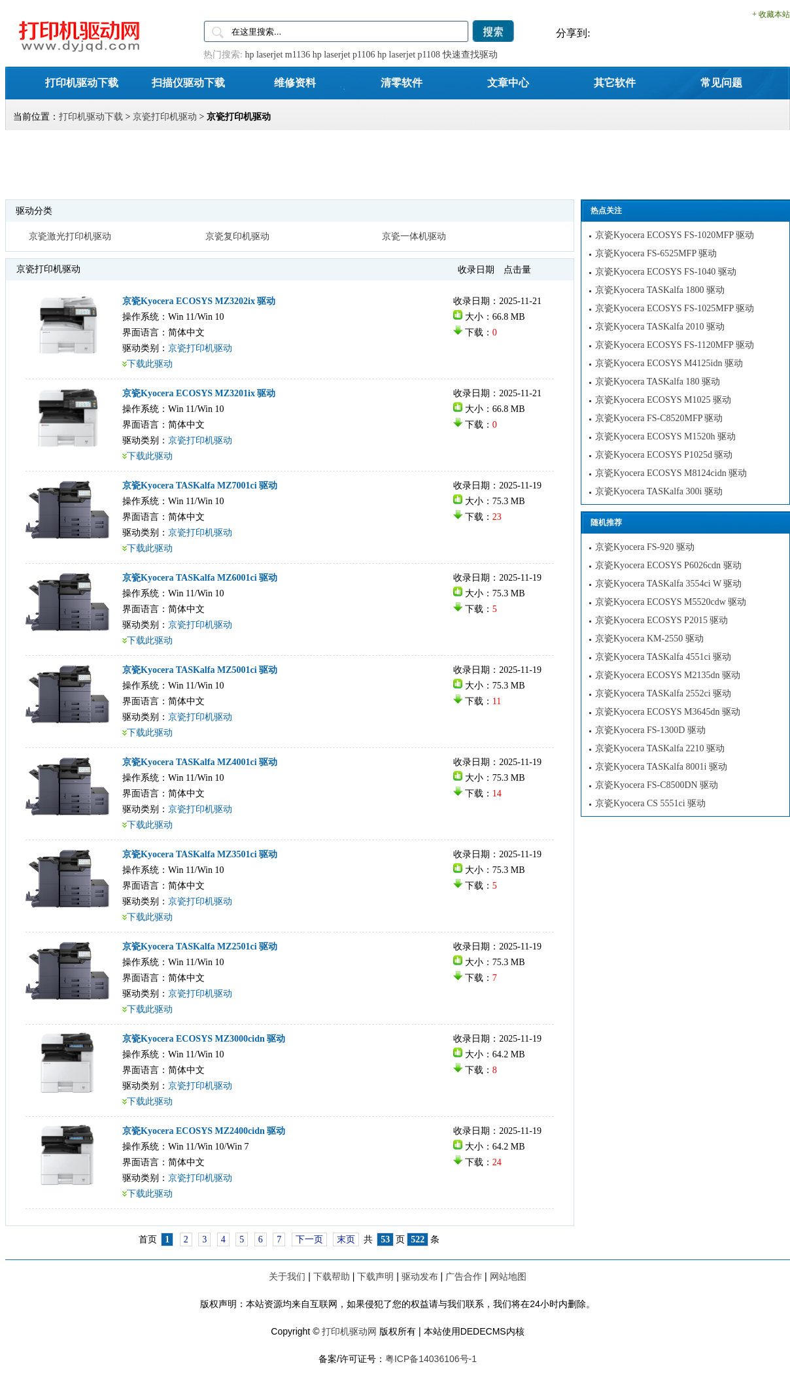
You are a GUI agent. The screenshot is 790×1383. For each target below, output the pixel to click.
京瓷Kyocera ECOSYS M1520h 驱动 (665, 436)
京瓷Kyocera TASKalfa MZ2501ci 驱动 (199, 946)
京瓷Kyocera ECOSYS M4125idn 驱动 (669, 363)
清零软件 (401, 82)
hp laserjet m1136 (277, 55)
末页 (346, 1239)
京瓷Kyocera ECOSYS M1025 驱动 (663, 400)
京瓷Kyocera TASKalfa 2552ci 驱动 (663, 693)
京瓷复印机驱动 (237, 236)
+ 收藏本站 (771, 14)
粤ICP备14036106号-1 (431, 1359)
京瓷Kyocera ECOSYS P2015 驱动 (661, 620)
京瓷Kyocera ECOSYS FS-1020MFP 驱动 (674, 235)
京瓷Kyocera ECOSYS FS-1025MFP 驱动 (674, 308)
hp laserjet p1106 (344, 55)
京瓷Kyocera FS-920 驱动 (645, 547)
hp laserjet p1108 (408, 55)
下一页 (309, 1239)
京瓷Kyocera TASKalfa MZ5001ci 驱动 (199, 670)
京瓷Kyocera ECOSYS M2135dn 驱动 (667, 675)
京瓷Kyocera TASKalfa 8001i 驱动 (661, 767)
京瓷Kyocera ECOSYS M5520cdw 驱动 (670, 602)
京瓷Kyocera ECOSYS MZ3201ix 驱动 (199, 393)
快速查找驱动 (470, 55)
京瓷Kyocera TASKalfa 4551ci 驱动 (663, 657)
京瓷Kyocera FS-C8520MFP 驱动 (659, 418)
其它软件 (615, 82)
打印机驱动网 (349, 1331)
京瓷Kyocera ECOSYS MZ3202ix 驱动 (199, 301)
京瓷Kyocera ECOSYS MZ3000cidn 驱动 (203, 1039)
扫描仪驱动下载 (188, 82)
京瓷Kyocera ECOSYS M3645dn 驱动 (667, 712)
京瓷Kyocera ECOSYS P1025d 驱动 (663, 455)
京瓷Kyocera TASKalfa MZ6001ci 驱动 (199, 578)
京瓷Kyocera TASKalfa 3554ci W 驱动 (668, 584)
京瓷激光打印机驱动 (70, 236)
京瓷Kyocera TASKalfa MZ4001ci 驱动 (199, 762)
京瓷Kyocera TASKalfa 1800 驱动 (660, 290)
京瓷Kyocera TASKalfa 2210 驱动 (660, 748)
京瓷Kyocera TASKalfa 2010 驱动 (660, 327)
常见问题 (721, 82)
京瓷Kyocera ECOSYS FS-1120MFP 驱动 (674, 345)
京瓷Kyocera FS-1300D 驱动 (650, 730)
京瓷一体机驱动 (414, 236)
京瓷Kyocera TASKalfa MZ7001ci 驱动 (199, 485)
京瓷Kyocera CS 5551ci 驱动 (650, 803)
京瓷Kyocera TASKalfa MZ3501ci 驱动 (199, 854)
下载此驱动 (150, 364)
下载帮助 (331, 1276)
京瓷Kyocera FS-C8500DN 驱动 (656, 785)
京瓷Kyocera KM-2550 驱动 (649, 638)
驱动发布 (420, 1276)
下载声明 (375, 1276)
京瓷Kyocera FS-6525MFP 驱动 (656, 253)
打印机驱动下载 (81, 82)
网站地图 (508, 1276)
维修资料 (295, 82)
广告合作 (463, 1276)
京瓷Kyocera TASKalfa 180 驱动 (657, 381)
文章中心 (508, 82)
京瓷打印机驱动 (165, 117)
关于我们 (287, 1276)
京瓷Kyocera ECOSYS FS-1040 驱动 (665, 272)
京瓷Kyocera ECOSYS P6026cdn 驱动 (668, 565)
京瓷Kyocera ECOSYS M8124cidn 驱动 (671, 473)
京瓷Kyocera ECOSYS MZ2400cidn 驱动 (203, 1131)
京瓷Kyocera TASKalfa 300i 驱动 (659, 491)
